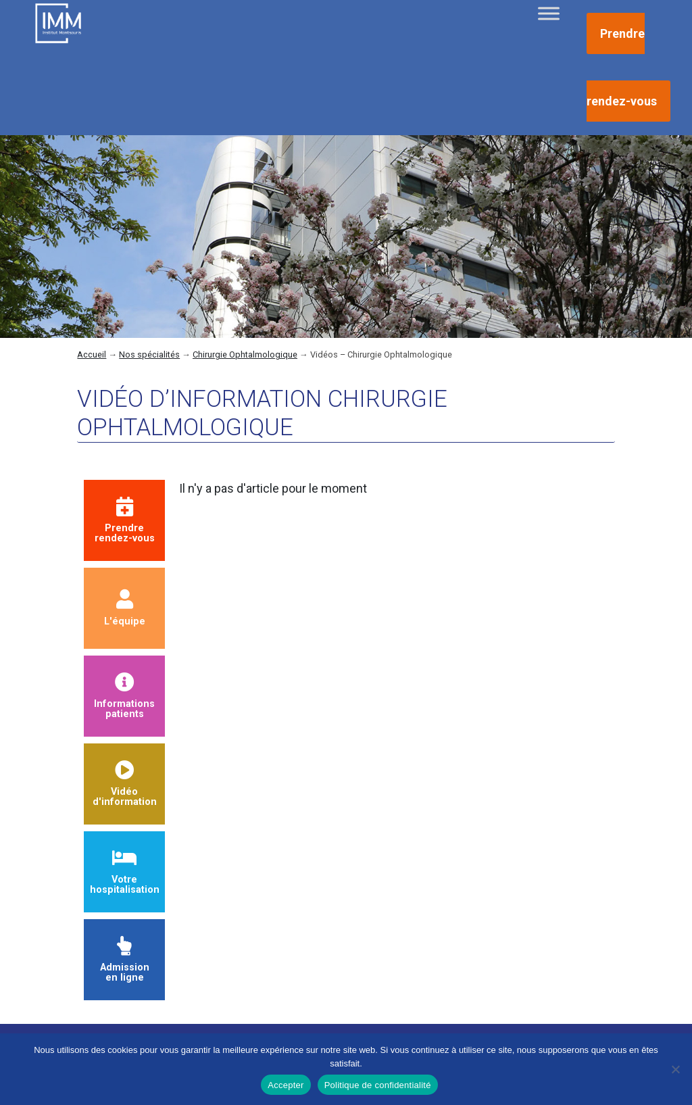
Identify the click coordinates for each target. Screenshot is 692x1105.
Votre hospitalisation (124, 872)
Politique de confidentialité (377, 1085)
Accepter (285, 1085)
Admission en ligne (124, 960)
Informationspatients (124, 696)
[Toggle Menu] (549, 13)
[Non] (675, 1069)
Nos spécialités (149, 354)
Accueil (91, 354)
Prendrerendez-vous (125, 520)
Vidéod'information (125, 784)
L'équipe (124, 608)
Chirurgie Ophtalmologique (245, 354)
